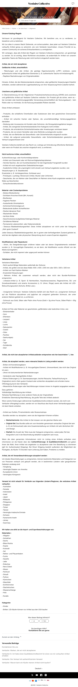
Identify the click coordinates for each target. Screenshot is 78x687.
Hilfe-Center (6, 28)
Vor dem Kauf (23, 28)
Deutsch (39, 668)
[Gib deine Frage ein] (39, 21)
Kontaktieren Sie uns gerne (39, 630)
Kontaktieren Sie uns (10, 647)
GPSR (61, 95)
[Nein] (44, 621)
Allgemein (32, 28)
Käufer (14, 28)
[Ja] (33, 621)
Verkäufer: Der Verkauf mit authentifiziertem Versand (22, 659)
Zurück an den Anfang (12, 637)
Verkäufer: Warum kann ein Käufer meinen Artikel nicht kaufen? (26, 662)
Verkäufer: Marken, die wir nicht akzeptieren (19, 650)
